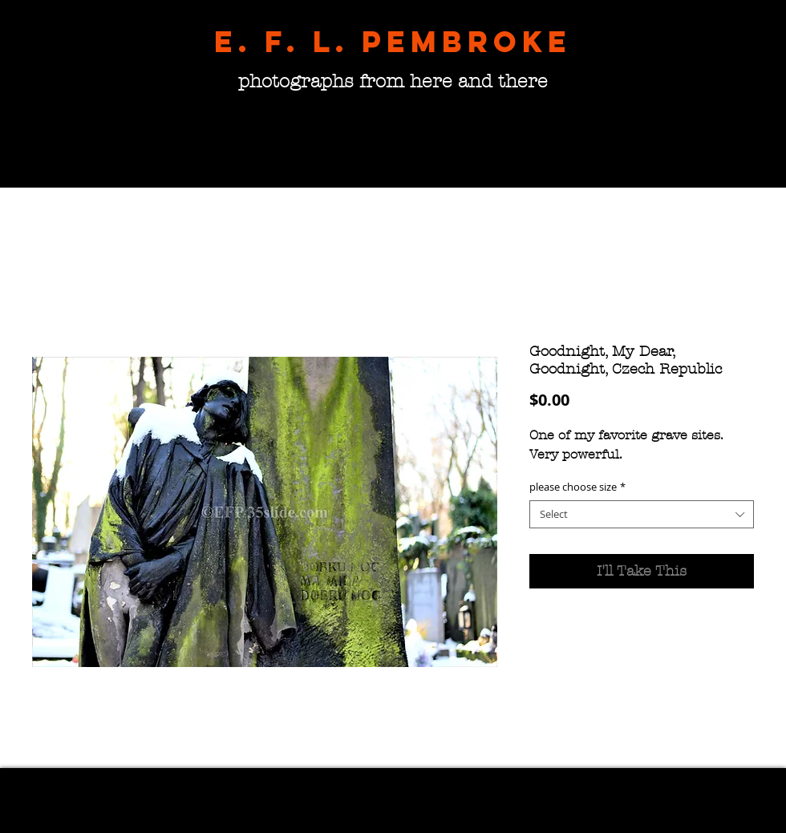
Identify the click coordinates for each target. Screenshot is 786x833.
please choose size (577, 487)
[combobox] (641, 514)
